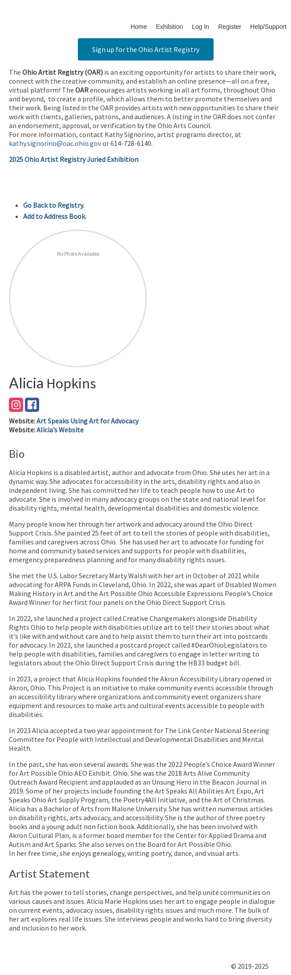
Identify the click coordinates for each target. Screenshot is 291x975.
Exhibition (169, 26)
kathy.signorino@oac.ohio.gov (55, 143)
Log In (200, 26)
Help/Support (268, 26)
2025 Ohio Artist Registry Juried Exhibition (73, 159)
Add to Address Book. (54, 216)
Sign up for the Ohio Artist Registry (145, 49)
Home (138, 26)
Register (229, 26)
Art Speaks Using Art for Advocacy (87, 420)
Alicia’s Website (60, 429)
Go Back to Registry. (53, 205)
